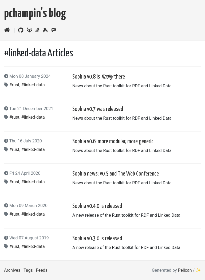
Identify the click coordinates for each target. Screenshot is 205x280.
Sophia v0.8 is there (98, 77)
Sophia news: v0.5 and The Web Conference (115, 174)
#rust (14, 84)
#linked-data (33, 84)
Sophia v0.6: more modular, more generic (112, 141)
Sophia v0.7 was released (97, 109)
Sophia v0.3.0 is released (97, 238)
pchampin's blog (35, 14)
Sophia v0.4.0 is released (97, 206)
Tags (28, 270)
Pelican (185, 270)
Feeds (42, 270)
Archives (12, 270)
